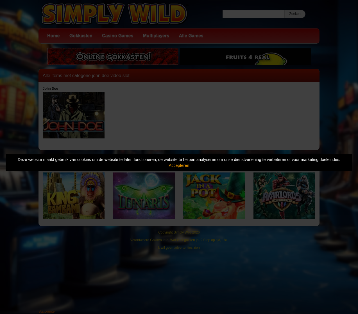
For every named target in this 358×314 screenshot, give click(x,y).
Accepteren (179, 165)
